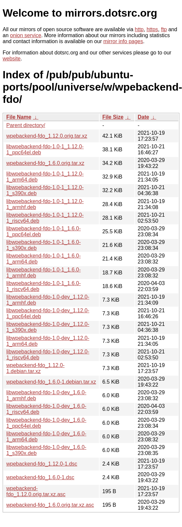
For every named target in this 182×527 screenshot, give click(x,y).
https (152, 29)
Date (143, 117)
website (12, 58)
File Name (18, 117)
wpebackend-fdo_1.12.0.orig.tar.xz (46, 136)
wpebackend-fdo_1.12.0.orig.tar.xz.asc (36, 491)
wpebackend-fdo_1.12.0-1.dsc (41, 464)
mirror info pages (123, 41)
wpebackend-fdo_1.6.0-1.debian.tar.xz (51, 382)
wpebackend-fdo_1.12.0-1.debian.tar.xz (35, 368)
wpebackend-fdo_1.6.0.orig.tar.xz (45, 163)
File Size (112, 117)
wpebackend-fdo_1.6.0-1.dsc (40, 477)
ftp (164, 29)
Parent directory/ (25, 125)
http (139, 29)
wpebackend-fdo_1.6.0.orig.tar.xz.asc (50, 505)
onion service (25, 35)
